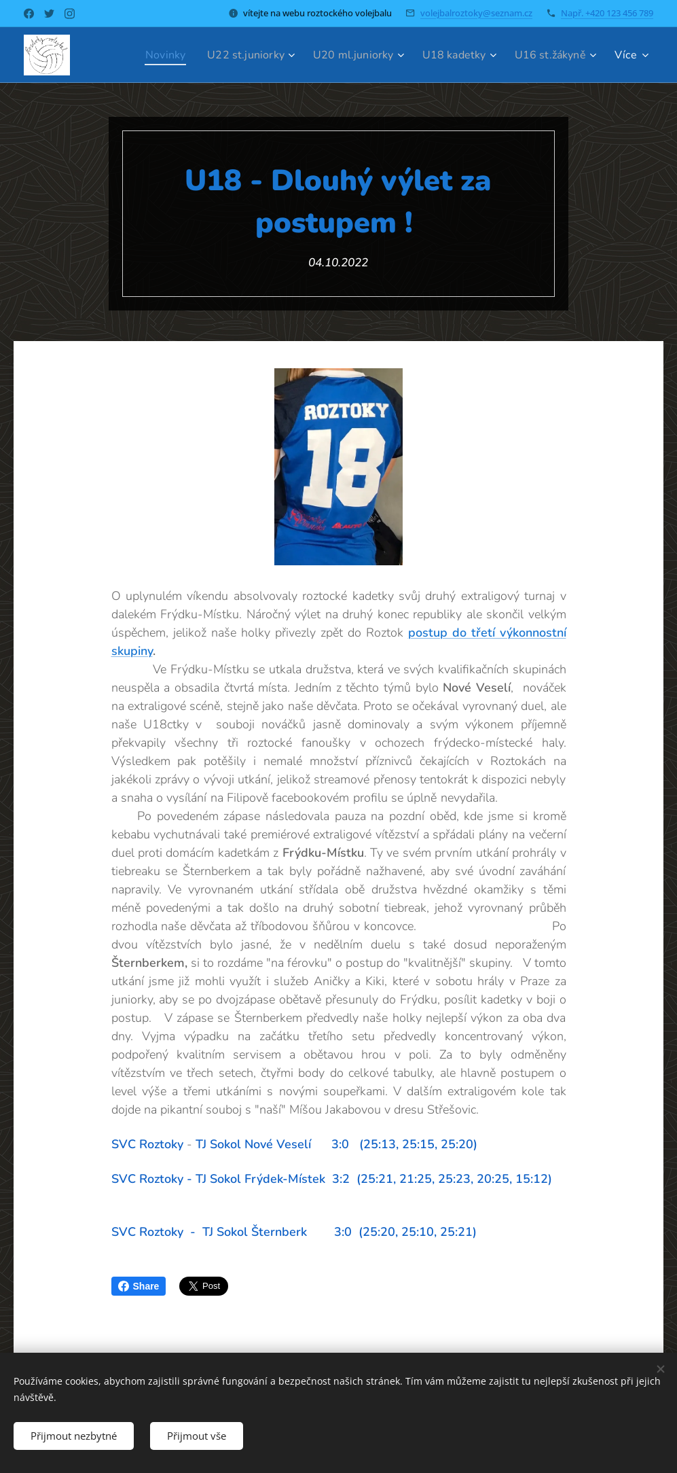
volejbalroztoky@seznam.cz (476, 13)
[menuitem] (145, 55)
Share (139, 1286)
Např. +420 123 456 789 (607, 13)
